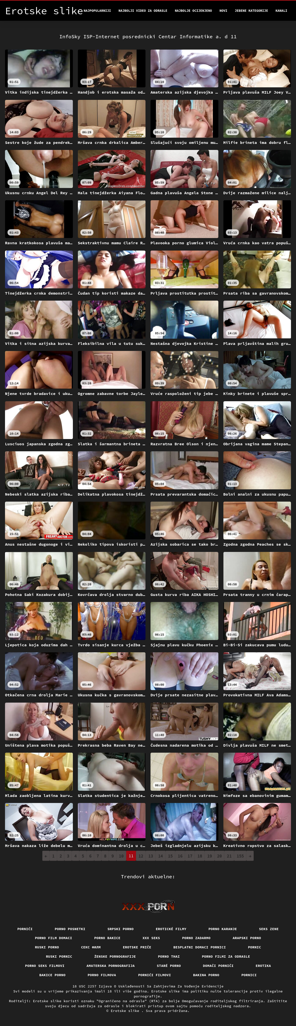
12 (140, 855)
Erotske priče (137, 947)
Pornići (25, 929)
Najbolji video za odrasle (142, 11)
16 (180, 855)
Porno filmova (102, 975)
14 (160, 855)
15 (170, 855)
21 (229, 855)
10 (121, 855)
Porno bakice (107, 938)
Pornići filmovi (154, 975)
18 (199, 855)
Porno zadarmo (196, 938)
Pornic (254, 947)
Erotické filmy (171, 929)
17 (190, 855)
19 (209, 855)
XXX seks (151, 938)
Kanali (281, 11)
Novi (223, 11)
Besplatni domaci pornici (199, 947)
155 (240, 855)
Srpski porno (120, 929)
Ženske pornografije (115, 956)
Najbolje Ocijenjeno (193, 11)
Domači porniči (218, 965)
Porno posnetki (70, 929)
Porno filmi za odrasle (226, 956)
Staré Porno (169, 965)
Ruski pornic (59, 956)
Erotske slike (126, 1010)
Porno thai (169, 956)
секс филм (91, 947)
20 (219, 855)
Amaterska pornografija (111, 965)
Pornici (249, 975)
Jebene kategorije (251, 11)
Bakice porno (52, 975)
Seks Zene (269, 929)
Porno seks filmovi (45, 965)
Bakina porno (206, 975)
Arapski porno (247, 938)
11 (131, 855)
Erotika (263, 965)
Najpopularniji (97, 11)
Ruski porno (47, 947)
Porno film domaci (53, 938)
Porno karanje (222, 929)
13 (150, 855)
